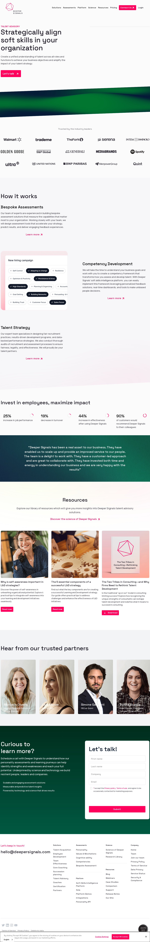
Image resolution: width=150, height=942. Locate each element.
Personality (81, 850)
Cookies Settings (102, 937)
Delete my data (37, 930)
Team (133, 853)
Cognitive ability (84, 857)
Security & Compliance (136, 879)
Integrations (82, 898)
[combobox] (8, 939)
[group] (18, 687)
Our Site (110, 898)
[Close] (146, 936)
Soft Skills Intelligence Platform (87, 884)
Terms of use (121, 788)
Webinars (110, 878)
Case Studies (112, 882)
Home (133, 850)
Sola (78, 890)
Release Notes (113, 894)
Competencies (83, 861)
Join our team (137, 857)
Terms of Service (139, 865)
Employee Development (59, 855)
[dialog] (75, 937)
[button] (56, 7)
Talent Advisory (60, 878)
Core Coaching (60, 867)
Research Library (114, 856)
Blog (108, 874)
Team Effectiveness (60, 862)
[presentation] (108, 800)
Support (110, 890)
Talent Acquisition (62, 850)
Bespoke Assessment (86, 865)
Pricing (113, 7)
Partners (57, 890)
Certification (59, 886)
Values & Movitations (86, 853)
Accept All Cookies (120, 937)
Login (140, 7)
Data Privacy (137, 869)
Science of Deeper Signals (115, 851)
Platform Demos (84, 894)
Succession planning (58, 873)
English (6, 940)
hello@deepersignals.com (25, 851)
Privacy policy (109, 788)
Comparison (111, 886)
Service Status (138, 873)
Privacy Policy (138, 861)
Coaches (57, 882)
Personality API (83, 902)
